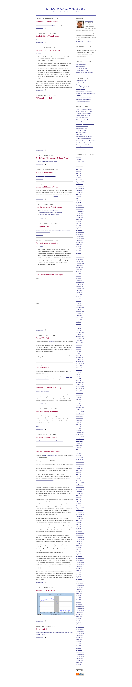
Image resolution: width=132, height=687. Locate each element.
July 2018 (78, 478)
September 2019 (80, 508)
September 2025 (80, 652)
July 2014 (78, 378)
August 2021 (79, 556)
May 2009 (78, 248)
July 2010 (78, 278)
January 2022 (79, 566)
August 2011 (79, 305)
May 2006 (78, 173)
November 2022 (80, 585)
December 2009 (80, 263)
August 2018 (79, 480)
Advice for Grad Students (82, 117)
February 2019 (79, 493)
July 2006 (78, 177)
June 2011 (78, 301)
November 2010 (80, 286)
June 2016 (78, 426)
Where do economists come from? (84, 111)
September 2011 (80, 307)
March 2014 (79, 370)
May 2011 (78, 299)
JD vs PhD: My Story (81, 130)
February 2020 (79, 518)
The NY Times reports (41, 53)
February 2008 (79, 217)
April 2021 (78, 547)
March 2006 (79, 169)
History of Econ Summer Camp (83, 97)
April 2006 (78, 171)
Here (37, 39)
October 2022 (79, 583)
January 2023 (79, 589)
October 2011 (79, 309)
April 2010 (78, 271)
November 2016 (80, 437)
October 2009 (79, 259)
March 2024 (79, 616)
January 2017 (79, 441)
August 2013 (79, 355)
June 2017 (78, 451)
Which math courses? (81, 122)
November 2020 (80, 537)
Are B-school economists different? (84, 147)
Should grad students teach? (82, 145)
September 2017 (80, 457)
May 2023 (78, 597)
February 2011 (79, 292)
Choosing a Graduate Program (83, 113)
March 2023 (79, 593)
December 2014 (80, 388)
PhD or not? (79, 134)
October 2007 (79, 209)
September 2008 (80, 232)
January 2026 (79, 658)
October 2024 (79, 629)
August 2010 (79, 280)
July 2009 (78, 253)
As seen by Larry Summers (42, 391)
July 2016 (78, 428)
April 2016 (78, 422)
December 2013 (80, 363)
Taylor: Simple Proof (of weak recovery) (49, 210)
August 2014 (79, 380)
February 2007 (79, 192)
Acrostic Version (80, 161)
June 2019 (78, 501)
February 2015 (79, 393)
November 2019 (80, 512)
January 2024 (79, 612)
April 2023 (78, 595)
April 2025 (78, 641)
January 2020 (79, 516)
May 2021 (78, 549)
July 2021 (78, 554)
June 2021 (78, 551)
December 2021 (80, 564)
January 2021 (79, 541)
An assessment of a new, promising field (45, 25)
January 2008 (79, 215)
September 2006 (80, 182)
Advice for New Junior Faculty (83, 119)
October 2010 (79, 284)
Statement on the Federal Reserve (84, 99)
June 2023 (78, 599)
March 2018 (79, 470)
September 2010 (80, 282)
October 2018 (79, 485)
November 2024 (80, 631)
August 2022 (79, 579)
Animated (78, 159)
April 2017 (78, 447)
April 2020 (78, 522)
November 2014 (80, 386)
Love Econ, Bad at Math (82, 126)
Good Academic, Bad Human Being (84, 142)
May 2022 (78, 572)
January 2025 (79, 635)
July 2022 (78, 577)
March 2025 (79, 639)
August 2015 (79, 405)
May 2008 (78, 223)
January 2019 (79, 491)
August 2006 (79, 179)
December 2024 (80, 633)
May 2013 (78, 349)
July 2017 (78, 453)
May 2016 (78, 424)
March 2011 (79, 294)
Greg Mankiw (89, 21)
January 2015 (79, 390)
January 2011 (79, 290)
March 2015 (79, 395)
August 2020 (79, 531)
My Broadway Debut (81, 82)
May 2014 (78, 374)
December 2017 (80, 464)
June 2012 (78, 326)
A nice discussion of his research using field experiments (49, 441)
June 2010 (78, 276)
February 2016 (79, 418)
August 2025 (79, 650)
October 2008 (79, 234)
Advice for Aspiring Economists (83, 109)
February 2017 (79, 443)
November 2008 (80, 236)
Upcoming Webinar (80, 89)
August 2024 (79, 625)
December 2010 (80, 288)
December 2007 (80, 213)
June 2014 (78, 376)
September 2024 (80, 627)
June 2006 (78, 175)
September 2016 (80, 432)
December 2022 (80, 587)
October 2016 (79, 434)
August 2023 (79, 604)
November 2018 (80, 487)
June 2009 (78, 251)
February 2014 (79, 368)
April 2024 (78, 618)
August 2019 (79, 506)
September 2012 (80, 332)
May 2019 (78, 499)
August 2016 (79, 430)
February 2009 (79, 242)
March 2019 (79, 495)
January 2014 (79, 365)
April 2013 (78, 347)
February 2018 (79, 468)
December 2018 (80, 489)
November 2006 (80, 186)
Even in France (39, 246)
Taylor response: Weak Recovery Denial (49, 214)
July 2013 (78, 353)
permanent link (39, 28)
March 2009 (79, 244)
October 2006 (79, 184)
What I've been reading (81, 80)
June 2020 (78, 526)
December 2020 (80, 539)
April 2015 (78, 397)
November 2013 (80, 361)
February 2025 (79, 637)
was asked (51, 341)
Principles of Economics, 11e (83, 101)
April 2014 (78, 372)
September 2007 (80, 207)
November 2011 (80, 311)
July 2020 (78, 528)
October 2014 (79, 384)
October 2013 (79, 359)
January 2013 (79, 340)
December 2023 (80, 610)
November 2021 (80, 562)
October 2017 (79, 459)
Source (37, 426)
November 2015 (80, 411)
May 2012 (78, 324)
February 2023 (79, 591)
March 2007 (79, 194)
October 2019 (79, 510)
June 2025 (78, 645)
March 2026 (79, 662)
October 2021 (79, 560)
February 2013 (79, 342)
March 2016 (79, 420)
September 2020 (80, 533)
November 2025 (80, 654)
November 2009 (80, 261)
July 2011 (78, 303)
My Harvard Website (81, 64)
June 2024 (78, 620)
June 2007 (78, 200)
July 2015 (78, 403)
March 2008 (79, 219)
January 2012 (79, 315)
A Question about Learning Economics (85, 140)
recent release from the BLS (50, 455)
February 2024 (79, 614)
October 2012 (79, 334)
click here (56, 196)
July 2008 (78, 228)
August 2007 (79, 205)
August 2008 (79, 230)
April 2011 (78, 297)
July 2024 (78, 623)
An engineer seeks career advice (83, 138)
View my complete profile (84, 41)
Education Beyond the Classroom (84, 136)
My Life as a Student (81, 132)
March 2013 (79, 345)
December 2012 (80, 338)
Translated (78, 157)
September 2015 (80, 407)
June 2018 (78, 476)
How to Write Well (80, 149)
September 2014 (80, 382)
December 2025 (80, 656)
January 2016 (79, 416)
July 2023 (78, 602)
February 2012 (79, 317)
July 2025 (78, 648)
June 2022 (78, 574)
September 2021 (80, 558)
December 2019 (80, 514)
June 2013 (78, 351)
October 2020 (79, 535)
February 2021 (79, 543)
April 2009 (78, 246)
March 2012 (79, 319)
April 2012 (78, 322)
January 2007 (79, 190)
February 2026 (79, 660)
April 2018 (78, 472)
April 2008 (78, 221)
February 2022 (79, 568)
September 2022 (80, 581)
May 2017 (78, 449)
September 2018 (80, 482)
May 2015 (78, 399)
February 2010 (79, 267)
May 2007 (78, 198)
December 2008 (80, 238)
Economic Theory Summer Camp (84, 91)
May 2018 (78, 474)
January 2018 (79, 466)
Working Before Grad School (83, 115)
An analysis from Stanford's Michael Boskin (46, 161)
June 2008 (78, 225)
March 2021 (79, 545)
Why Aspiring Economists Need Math (85, 124)
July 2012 (78, 328)
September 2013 (80, 357)
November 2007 (80, 211)
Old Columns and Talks (81, 68)
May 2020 (78, 524)
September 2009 (80, 257)
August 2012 (79, 330)
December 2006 (80, 188)
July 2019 (78, 503)
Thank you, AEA (80, 85)
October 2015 (79, 409)
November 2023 (80, 608)
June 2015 (78, 401)
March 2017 (79, 445)
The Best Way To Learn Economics (84, 72)
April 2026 (78, 664)
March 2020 (79, 520)
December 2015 (80, 414)
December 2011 (80, 313)
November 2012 (80, 336)
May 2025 (78, 643)
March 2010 (79, 269)
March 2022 (79, 570)
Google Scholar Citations (82, 70)
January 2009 (79, 240)
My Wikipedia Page (81, 66)
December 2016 (80, 439)
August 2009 (79, 255)
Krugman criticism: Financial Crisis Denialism (50, 212)
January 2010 (79, 265)
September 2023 (80, 606)
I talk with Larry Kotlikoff (82, 87)
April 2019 (78, 497)
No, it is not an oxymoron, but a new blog (46, 176)
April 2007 (78, 196)
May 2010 (78, 273)
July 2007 (78, 202)
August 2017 (79, 455)
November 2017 (80, 462)
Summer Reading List (81, 128)
